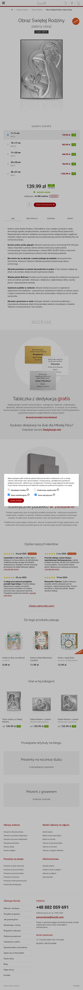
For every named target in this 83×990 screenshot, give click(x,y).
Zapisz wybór (16, 501)
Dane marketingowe (20, 495)
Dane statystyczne (46, 495)
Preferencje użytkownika (48, 490)
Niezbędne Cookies (20, 490)
